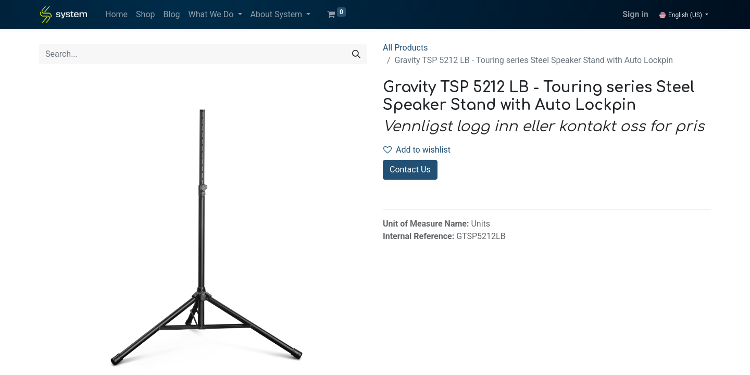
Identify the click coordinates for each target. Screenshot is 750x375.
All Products (405, 48)
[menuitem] (116, 14)
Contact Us (410, 169)
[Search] (356, 54)
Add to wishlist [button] (417, 150)
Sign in (635, 14)
